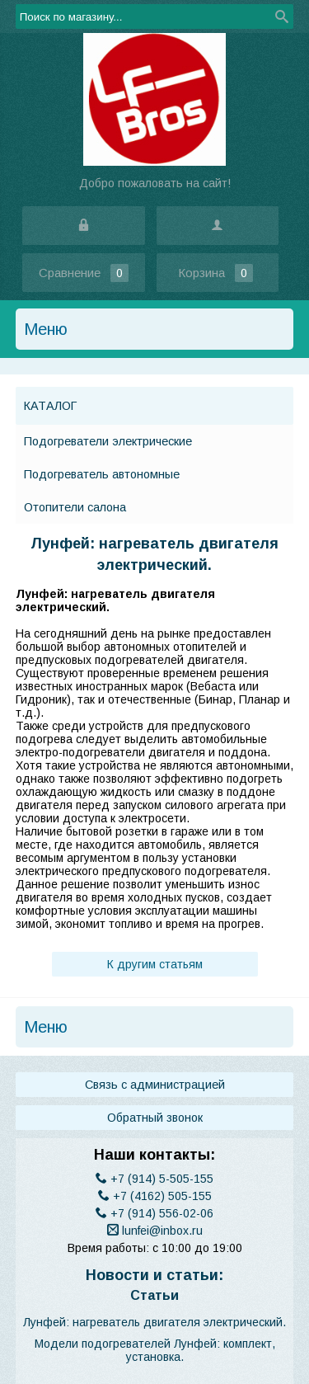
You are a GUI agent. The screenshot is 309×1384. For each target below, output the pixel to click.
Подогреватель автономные (102, 474)
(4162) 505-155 (155, 1196)
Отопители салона (75, 507)
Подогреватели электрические (108, 441)
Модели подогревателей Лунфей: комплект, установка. (155, 1350)
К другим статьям (155, 964)
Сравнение (84, 273)
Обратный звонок (155, 1117)
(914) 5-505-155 (154, 1178)
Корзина (217, 273)
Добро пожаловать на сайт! (155, 183)
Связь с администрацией (155, 1084)
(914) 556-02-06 (154, 1213)
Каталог (50, 405)
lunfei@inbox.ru (155, 1230)
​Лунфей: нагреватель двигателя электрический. (154, 1322)
